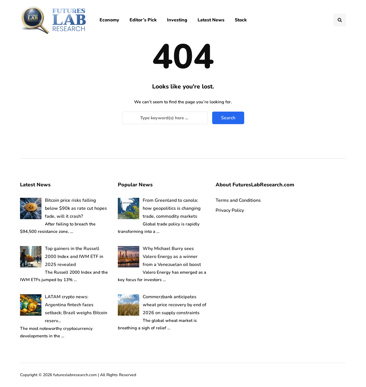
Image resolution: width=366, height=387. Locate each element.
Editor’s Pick (143, 20)
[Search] (165, 118)
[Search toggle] (339, 20)
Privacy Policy (230, 210)
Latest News (211, 20)
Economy (109, 20)
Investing (177, 20)
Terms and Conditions (238, 200)
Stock (241, 20)
